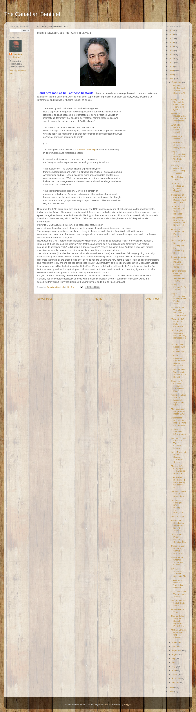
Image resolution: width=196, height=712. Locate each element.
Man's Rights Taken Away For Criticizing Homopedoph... (178, 335)
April (174, 670)
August (175, 654)
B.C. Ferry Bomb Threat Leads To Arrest (179, 594)
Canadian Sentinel (17, 55)
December (177, 82)
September (177, 650)
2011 (171, 62)
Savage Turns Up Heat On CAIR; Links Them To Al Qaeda (177, 104)
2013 (171, 54)
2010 (171, 66)
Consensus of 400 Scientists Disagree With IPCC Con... (178, 199)
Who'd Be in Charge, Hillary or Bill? (178, 145)
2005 (171, 691)
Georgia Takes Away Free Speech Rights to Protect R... (177, 621)
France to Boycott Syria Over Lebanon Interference (179, 117)
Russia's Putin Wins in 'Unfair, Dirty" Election (178, 584)
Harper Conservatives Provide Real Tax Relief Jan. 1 (179, 157)
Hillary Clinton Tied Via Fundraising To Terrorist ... (178, 311)
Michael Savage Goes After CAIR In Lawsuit (178, 633)
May (174, 666)
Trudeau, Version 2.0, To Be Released (177, 210)
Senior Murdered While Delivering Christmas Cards (179, 262)
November (177, 642)
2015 (171, 46)
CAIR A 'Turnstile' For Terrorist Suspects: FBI (178, 572)
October (176, 646)
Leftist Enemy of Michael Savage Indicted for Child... (178, 457)
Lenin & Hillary (177, 517)
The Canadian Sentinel (32, 14)
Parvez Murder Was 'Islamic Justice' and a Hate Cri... (178, 373)
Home (98, 298)
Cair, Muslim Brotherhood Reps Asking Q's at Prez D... (178, 482)
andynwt (107, 704)
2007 (171, 79)
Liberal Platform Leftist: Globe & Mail (178, 603)
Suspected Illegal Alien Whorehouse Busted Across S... (178, 525)
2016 (171, 42)
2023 (171, 30)
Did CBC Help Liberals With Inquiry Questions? (178, 348)
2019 (171, 34)
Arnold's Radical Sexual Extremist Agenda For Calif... (178, 400)
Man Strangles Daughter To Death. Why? (178, 411)
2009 (171, 70)
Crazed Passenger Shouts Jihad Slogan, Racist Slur (178, 361)
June (174, 662)
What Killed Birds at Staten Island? (176, 128)
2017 (171, 38)
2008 (171, 75)
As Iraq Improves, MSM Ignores (178, 431)
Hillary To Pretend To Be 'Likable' (178, 287)
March (175, 674)
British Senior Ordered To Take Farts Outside (177, 561)
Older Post (152, 298)
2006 (171, 687)
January (176, 682)
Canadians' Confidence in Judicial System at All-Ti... (178, 91)
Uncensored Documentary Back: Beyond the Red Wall (178, 421)
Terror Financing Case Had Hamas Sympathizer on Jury (178, 276)
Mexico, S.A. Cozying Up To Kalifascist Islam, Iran (178, 470)
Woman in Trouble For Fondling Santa (177, 233)
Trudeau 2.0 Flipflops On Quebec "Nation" (177, 187)
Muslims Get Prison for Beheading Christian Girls (178, 538)
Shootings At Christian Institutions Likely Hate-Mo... (177, 386)
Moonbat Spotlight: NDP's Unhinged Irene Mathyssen (177, 506)
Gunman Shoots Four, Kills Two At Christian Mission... (178, 443)
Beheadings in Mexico (177, 137)
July (174, 658)
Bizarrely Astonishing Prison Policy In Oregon (178, 169)
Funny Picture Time (177, 610)
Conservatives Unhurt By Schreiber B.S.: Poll (177, 550)
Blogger (127, 704)
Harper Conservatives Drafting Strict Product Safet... (179, 299)
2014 (171, 50)
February (176, 678)
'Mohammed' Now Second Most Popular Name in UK (178, 221)
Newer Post (44, 298)
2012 (171, 58)
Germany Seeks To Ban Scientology (178, 493)
